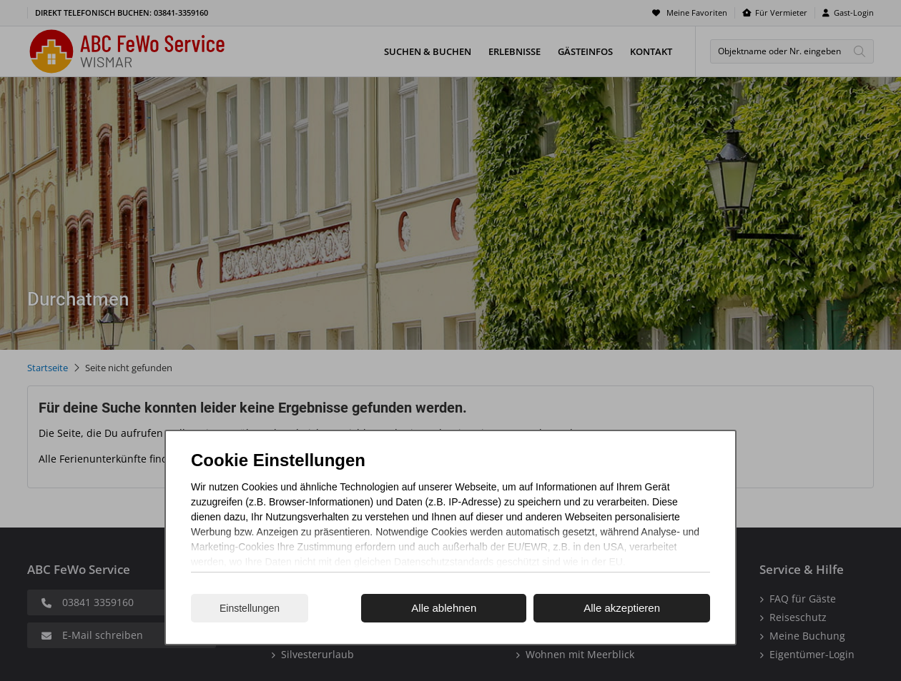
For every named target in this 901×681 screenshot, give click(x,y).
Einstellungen (250, 608)
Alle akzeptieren (622, 608)
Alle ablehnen (443, 608)
